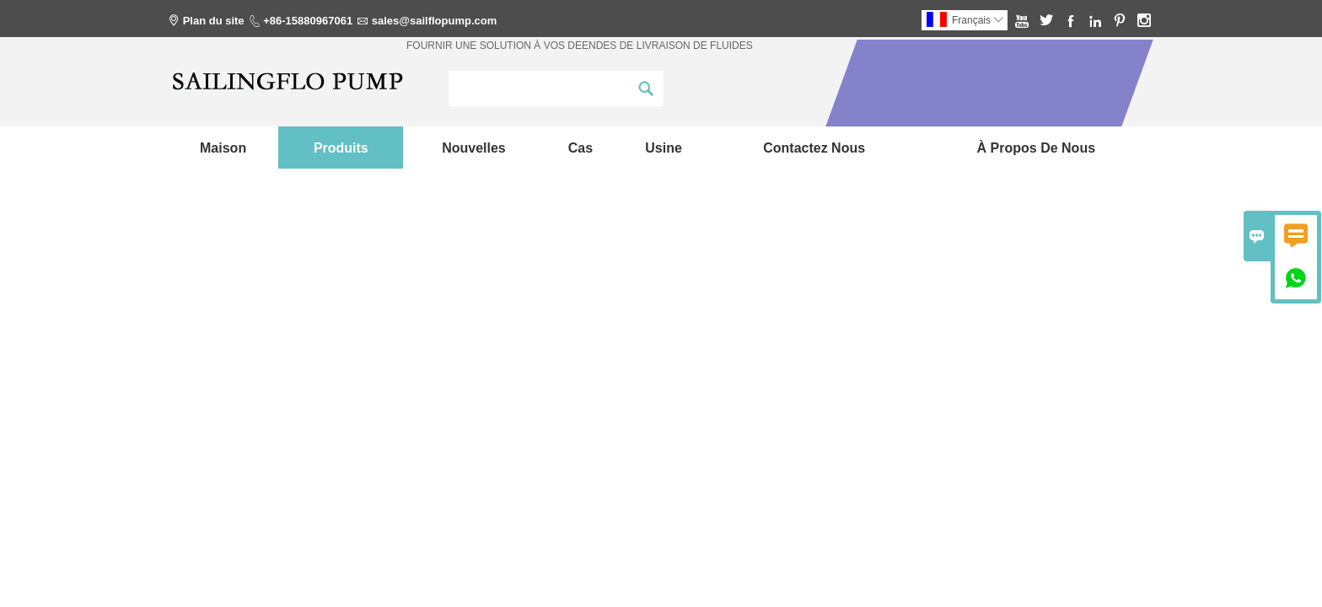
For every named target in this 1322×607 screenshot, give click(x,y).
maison (223, 148)
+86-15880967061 (307, 20)
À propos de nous (1036, 148)
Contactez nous (814, 148)
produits (341, 148)
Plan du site (214, 20)
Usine (663, 148)
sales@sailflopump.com (434, 20)
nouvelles (474, 148)
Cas (580, 148)
